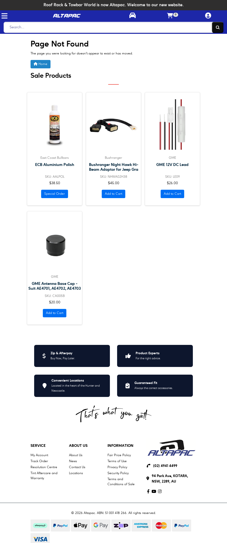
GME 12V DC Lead (172, 165)
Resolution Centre (44, 467)
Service (38, 446)
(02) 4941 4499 (165, 466)
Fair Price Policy (119, 455)
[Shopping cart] (170, 16)
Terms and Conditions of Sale (121, 482)
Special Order (54, 193)
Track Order (39, 461)
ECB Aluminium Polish (54, 165)
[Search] (112, 27)
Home (40, 64)
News (73, 461)
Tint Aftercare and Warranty (44, 476)
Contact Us (77, 467)
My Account (39, 455)
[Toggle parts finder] (132, 16)
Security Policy (118, 473)
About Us (78, 446)
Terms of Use (117, 461)
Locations (76, 473)
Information (120, 446)
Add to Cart (113, 193)
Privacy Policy (117, 467)
